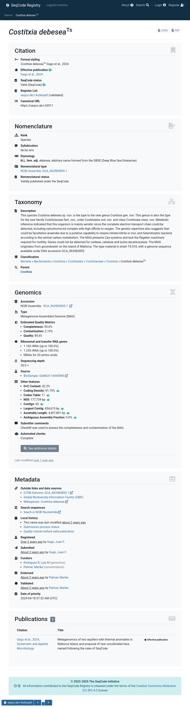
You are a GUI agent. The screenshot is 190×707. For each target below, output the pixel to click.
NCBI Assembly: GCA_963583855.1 (44, 171)
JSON (162, 30)
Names (8, 15)
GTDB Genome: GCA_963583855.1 (48, 493)
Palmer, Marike (33, 567)
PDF (175, 30)
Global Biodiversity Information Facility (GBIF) (53, 497)
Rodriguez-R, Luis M (37, 562)
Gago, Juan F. (56, 542)
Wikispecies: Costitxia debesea (46, 501)
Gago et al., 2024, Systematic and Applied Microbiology (32, 644)
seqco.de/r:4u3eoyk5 (34, 95)
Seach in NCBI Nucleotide (42, 512)
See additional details (39, 448)
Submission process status (41, 527)
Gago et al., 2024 (32, 74)
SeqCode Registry (23, 5)
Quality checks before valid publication (49, 531)
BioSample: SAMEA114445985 (46, 376)
